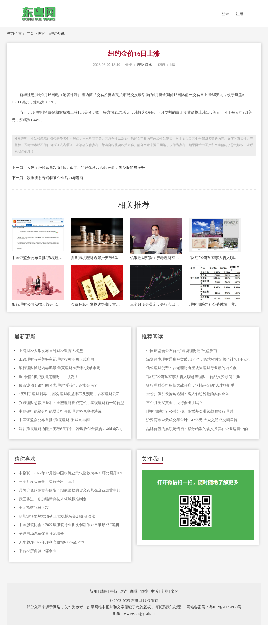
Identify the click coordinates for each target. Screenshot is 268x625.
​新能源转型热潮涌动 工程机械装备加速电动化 (57, 516)
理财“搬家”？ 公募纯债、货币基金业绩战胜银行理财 (215, 304)
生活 (154, 591)
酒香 (144, 591)
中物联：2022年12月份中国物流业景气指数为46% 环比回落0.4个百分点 (72, 473)
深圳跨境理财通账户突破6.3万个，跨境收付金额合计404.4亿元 (97, 258)
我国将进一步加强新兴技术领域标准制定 (53, 499)
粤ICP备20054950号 (225, 607)
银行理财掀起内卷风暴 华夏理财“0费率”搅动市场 (59, 368)
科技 (113, 591)
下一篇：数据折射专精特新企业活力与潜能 (47, 178)
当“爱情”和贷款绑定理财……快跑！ (48, 377)
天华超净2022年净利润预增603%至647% (52, 542)
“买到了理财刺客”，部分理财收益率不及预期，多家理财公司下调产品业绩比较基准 (72, 394)
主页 (30, 34)
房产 (124, 591)
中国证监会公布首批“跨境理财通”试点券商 (38, 258)
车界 (164, 591)
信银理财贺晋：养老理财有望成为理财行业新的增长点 (156, 258)
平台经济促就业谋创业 (37, 551)
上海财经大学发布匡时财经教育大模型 (51, 351)
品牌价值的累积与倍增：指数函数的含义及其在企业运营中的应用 (200, 429)
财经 (41, 34)
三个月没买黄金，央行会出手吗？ (156, 304)
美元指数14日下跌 (34, 508)
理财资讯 (57, 34)
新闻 (93, 591)
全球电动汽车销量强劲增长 (41, 534)
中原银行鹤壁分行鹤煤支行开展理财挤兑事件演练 (60, 411)
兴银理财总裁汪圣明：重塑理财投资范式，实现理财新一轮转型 (71, 403)
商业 (134, 591)
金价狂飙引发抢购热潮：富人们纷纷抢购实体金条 (97, 304)
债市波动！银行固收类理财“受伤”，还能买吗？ (58, 385)
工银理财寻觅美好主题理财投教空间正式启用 (56, 359)
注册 (239, 14)
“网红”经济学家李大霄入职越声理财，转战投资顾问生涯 (215, 258)
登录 (225, 14)
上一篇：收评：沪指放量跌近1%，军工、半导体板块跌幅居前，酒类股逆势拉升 (78, 168)
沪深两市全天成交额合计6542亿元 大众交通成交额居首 (192, 420)
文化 (174, 591)
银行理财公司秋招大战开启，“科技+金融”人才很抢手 (38, 304)
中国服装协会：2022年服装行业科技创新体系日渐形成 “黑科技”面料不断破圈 (72, 525)
